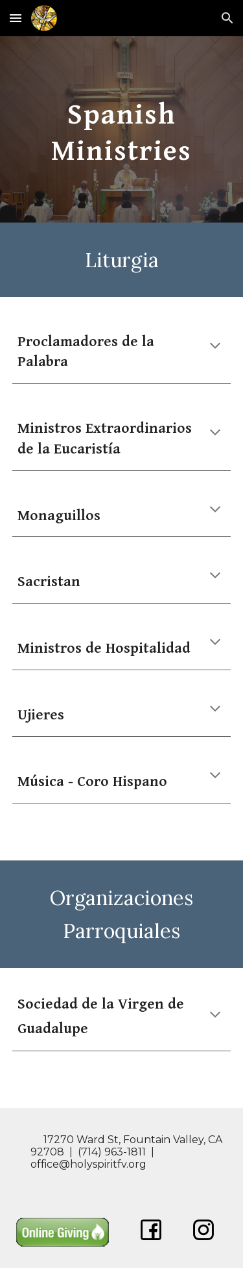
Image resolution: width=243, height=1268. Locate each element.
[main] (121, 129)
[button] (15, 18)
